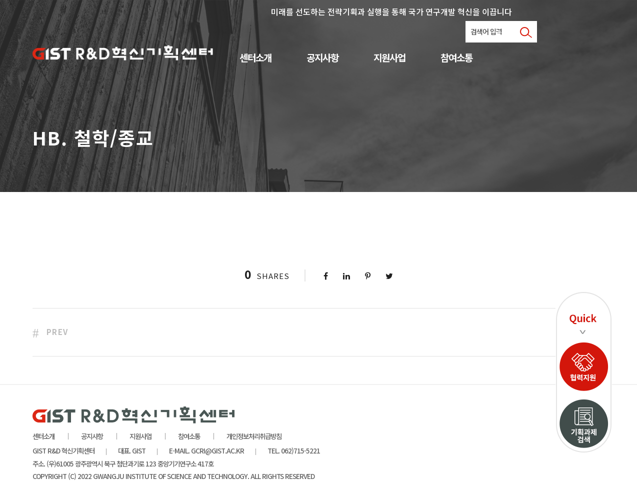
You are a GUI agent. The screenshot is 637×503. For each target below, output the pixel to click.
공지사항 (322, 58)
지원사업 (390, 58)
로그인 (504, 33)
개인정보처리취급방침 (254, 436)
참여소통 (456, 58)
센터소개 (256, 58)
